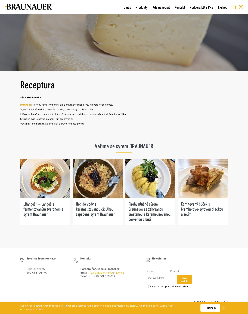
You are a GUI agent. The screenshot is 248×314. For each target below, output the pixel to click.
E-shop (222, 7)
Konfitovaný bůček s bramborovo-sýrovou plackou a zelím (202, 208)
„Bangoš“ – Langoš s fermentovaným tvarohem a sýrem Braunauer (43, 208)
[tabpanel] (45, 196)
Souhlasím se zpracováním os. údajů (168, 287)
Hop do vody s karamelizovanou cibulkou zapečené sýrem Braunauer (95, 208)
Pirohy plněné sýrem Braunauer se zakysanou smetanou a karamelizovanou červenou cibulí (149, 211)
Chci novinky (184, 279)
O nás (127, 7)
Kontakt (180, 7)
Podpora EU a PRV (201, 7)
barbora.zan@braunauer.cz (107, 272)
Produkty (142, 7)
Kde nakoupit (161, 7)
